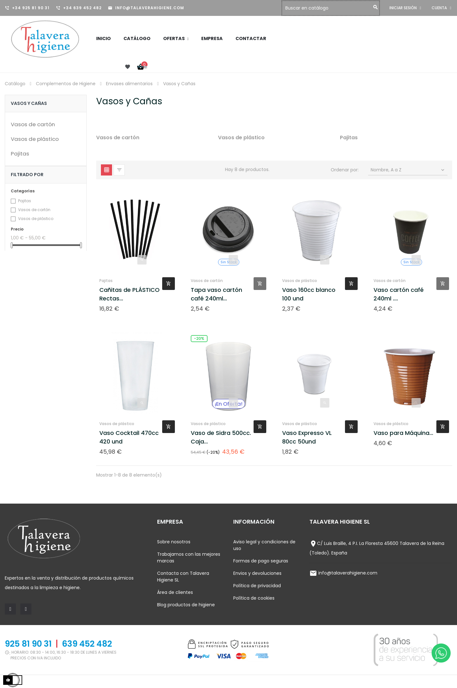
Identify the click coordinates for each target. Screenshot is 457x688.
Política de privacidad (257, 585)
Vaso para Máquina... (403, 433)
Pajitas (20, 153)
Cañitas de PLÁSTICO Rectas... (129, 294)
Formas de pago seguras (260, 561)
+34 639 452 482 (82, 7)
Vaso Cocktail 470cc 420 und (129, 437)
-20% (199, 338)
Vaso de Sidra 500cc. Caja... (221, 437)
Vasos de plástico (35, 139)
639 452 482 (87, 644)
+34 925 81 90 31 (31, 7)
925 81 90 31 (28, 644)
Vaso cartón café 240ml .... (399, 294)
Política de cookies (254, 598)
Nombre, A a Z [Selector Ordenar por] (408, 170)
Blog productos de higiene (186, 605)
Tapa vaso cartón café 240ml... (216, 294)
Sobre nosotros (173, 542)
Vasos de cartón (33, 124)
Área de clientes (175, 592)
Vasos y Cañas (29, 103)
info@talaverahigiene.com (149, 7)
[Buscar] (332, 8)
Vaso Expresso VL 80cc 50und (307, 437)
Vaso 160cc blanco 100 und (308, 294)
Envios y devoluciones (257, 573)
